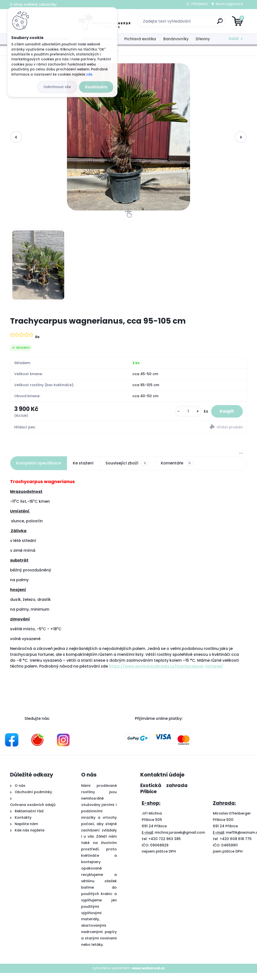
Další (234, 38)
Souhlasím (96, 87)
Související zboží (127, 464)
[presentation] (16, 137)
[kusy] (185, 411)
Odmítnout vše (57, 86)
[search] (187, 23)
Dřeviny (203, 38)
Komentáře (177, 464)
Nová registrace (229, 3)
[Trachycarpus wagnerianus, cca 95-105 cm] (128, 137)
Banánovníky (176, 38)
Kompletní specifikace (38, 464)
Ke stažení (83, 464)
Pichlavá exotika (140, 38)
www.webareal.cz (148, 969)
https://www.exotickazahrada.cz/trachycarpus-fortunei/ (166, 667)
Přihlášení (199, 3)
